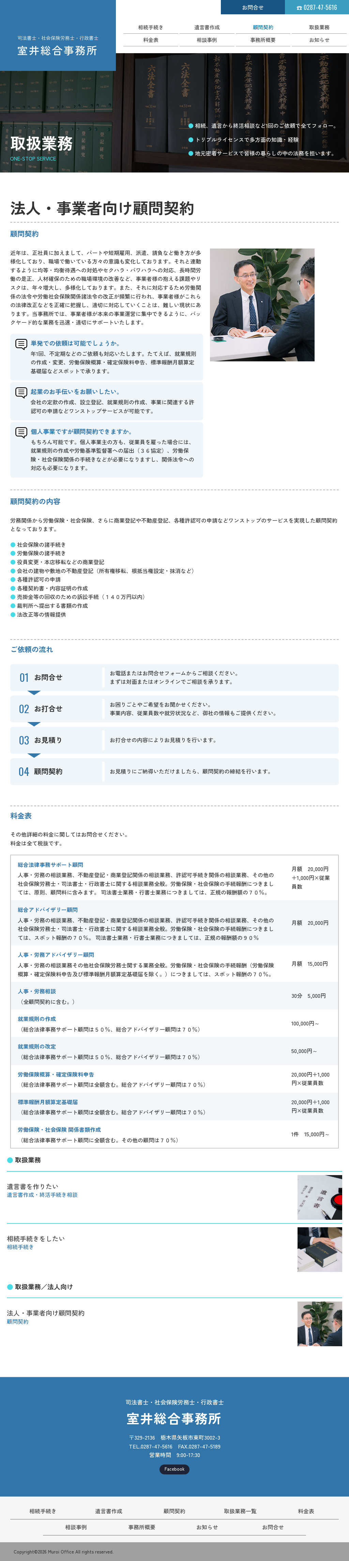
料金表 (150, 39)
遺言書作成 (207, 27)
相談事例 (207, 39)
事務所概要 (263, 39)
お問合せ (253, 7)
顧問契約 (263, 27)
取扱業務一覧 (240, 1511)
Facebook (174, 1469)
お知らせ (319, 39)
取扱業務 (319, 27)
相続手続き (151, 27)
